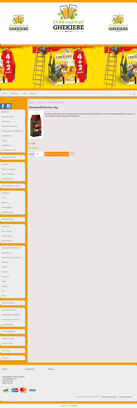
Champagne (7, 207)
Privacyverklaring (125, 397)
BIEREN (5, 112)
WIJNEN (5, 226)
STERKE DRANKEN (11, 248)
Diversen (5, 358)
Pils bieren (6, 121)
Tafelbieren (6, 145)
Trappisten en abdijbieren (12, 131)
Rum (4, 281)
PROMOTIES (7, 219)
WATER (5, 164)
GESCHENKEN (8, 331)
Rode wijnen (7, 241)
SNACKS (5, 351)
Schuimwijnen (7, 212)
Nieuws (33, 93)
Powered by (68, 406)
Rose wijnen (7, 231)
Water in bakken (8, 169)
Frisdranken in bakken (11, 315)
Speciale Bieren (8, 117)
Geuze (4, 141)
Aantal (31, 154)
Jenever (5, 272)
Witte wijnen (7, 236)
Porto (4, 296)
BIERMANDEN (8, 303)
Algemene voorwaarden (109, 397)
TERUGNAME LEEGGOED (8, 341)
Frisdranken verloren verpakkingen (10, 322)
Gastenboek (29, 369)
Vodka (4, 267)
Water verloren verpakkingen (8, 176)
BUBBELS (6, 193)
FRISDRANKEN (9, 310)
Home (4, 93)
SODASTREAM (8, 157)
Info (25, 93)
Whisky (5, 262)
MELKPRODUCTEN (11, 186)
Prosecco (5, 203)
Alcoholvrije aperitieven (11, 257)
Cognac (5, 286)
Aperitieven (6, 253)
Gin (3, 291)
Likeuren (5, 277)
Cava (4, 198)
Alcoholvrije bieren (9, 126)
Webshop (15, 93)
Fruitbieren (6, 136)
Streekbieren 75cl (9, 150)
